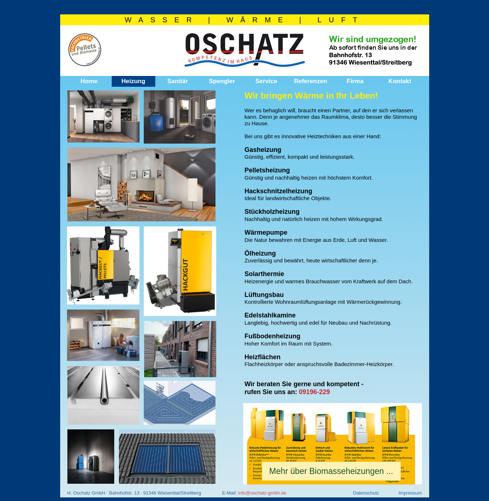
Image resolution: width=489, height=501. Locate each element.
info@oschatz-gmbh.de (262, 493)
